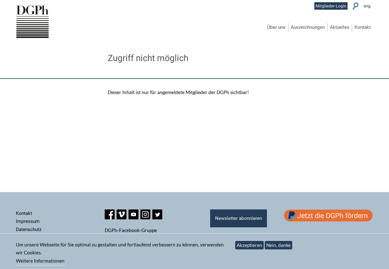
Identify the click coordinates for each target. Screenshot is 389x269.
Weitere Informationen (40, 263)
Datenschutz (28, 229)
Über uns (276, 27)
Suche (356, 6)
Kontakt (363, 27)
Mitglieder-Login (331, 5)
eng (367, 5)
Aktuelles (339, 27)
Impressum (28, 221)
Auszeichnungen (308, 27)
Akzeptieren (249, 247)
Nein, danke (278, 247)
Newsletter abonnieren (238, 218)
